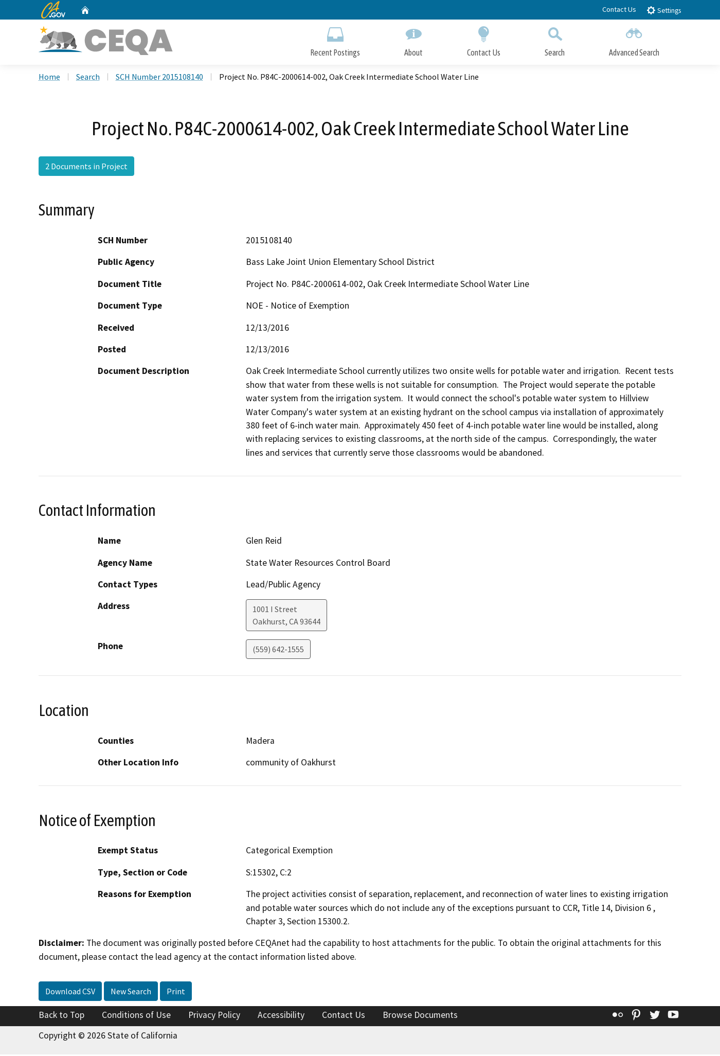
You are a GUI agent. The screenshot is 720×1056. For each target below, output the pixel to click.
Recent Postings (335, 40)
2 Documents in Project (86, 167)
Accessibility (281, 1016)
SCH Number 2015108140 (159, 78)
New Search (131, 993)
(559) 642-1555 (278, 651)
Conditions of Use (136, 1016)
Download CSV (70, 993)
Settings (663, 10)
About (413, 40)
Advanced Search (634, 40)
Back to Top (61, 1016)
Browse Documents (420, 1016)
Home (49, 78)
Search (554, 40)
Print (176, 993)
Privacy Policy (214, 1016)
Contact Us (619, 9)
